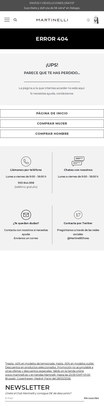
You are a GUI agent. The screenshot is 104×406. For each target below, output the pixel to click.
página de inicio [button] (52, 113)
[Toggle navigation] (6, 19)
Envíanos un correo (26, 238)
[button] (88, 20)
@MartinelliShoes (78, 238)
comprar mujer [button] (52, 123)
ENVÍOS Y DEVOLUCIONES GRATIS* (52, 3)
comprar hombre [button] (52, 134)
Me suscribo (91, 398)
